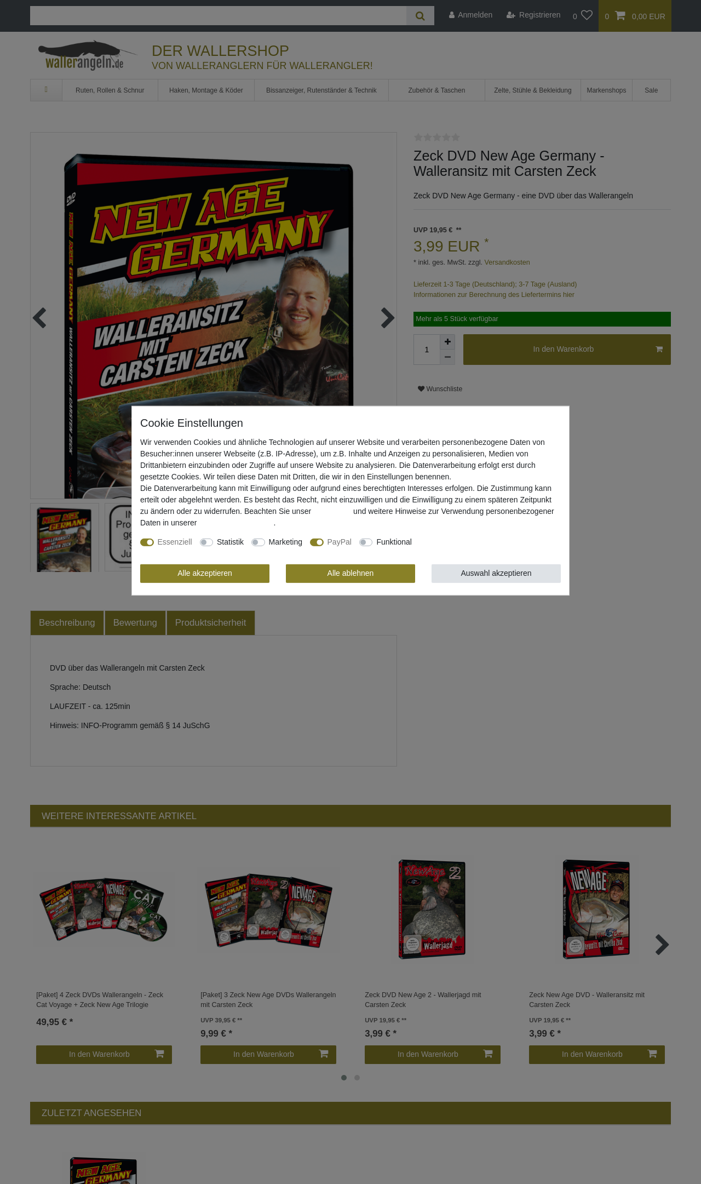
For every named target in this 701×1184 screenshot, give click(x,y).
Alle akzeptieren (204, 573)
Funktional (394, 541)
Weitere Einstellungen (457, 541)
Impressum (332, 511)
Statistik (230, 541)
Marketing (285, 541)
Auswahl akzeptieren (496, 573)
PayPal (339, 541)
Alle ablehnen (350, 573)
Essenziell (175, 541)
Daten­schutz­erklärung (236, 522)
